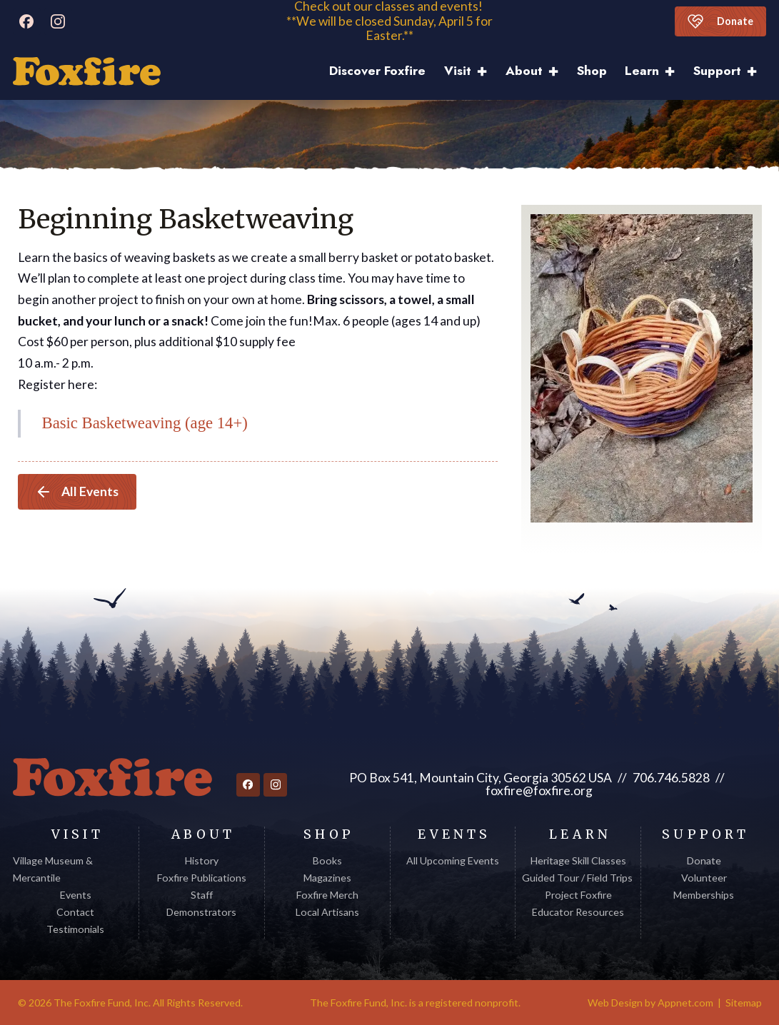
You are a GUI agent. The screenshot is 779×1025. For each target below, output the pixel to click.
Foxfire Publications (201, 878)
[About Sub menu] (558, 72)
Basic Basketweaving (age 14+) (145, 423)
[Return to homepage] (112, 777)
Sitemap (743, 1002)
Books (327, 860)
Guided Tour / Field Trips (578, 878)
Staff (202, 895)
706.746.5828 (671, 777)
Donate (720, 21)
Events (75, 895)
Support (717, 70)
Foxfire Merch (327, 895)
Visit (457, 70)
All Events (77, 491)
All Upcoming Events (452, 860)
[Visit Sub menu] (486, 72)
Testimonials (75, 929)
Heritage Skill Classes (578, 860)
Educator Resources (578, 912)
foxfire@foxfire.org (539, 790)
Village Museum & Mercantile (53, 869)
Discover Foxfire (377, 70)
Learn (642, 70)
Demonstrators (201, 912)
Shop (592, 70)
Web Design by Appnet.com (650, 1002)
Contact (75, 912)
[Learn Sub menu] (674, 72)
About (524, 70)
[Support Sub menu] (756, 72)
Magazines (327, 878)
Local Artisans (327, 912)
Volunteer (704, 878)
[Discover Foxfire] (87, 71)
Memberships (703, 895)
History (201, 860)
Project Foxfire (578, 895)
